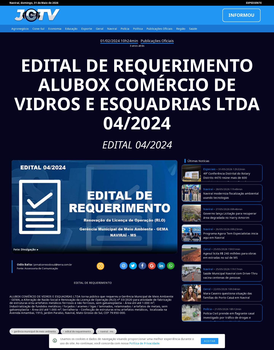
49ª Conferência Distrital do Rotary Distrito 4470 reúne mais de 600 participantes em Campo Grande (226, 177)
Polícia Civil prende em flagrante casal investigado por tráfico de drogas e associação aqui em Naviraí (228, 317)
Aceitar (209, 341)
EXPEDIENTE (254, 3)
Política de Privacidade (144, 343)
